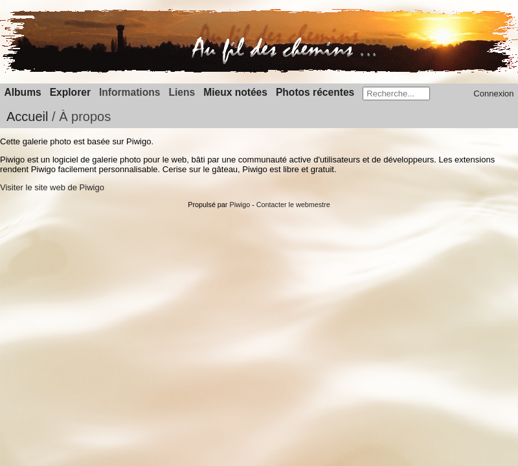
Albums (23, 92)
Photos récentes (315, 92)
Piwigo (239, 204)
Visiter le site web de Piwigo (52, 187)
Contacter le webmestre (293, 204)
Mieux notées (235, 92)
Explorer (70, 92)
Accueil (27, 116)
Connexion (493, 93)
